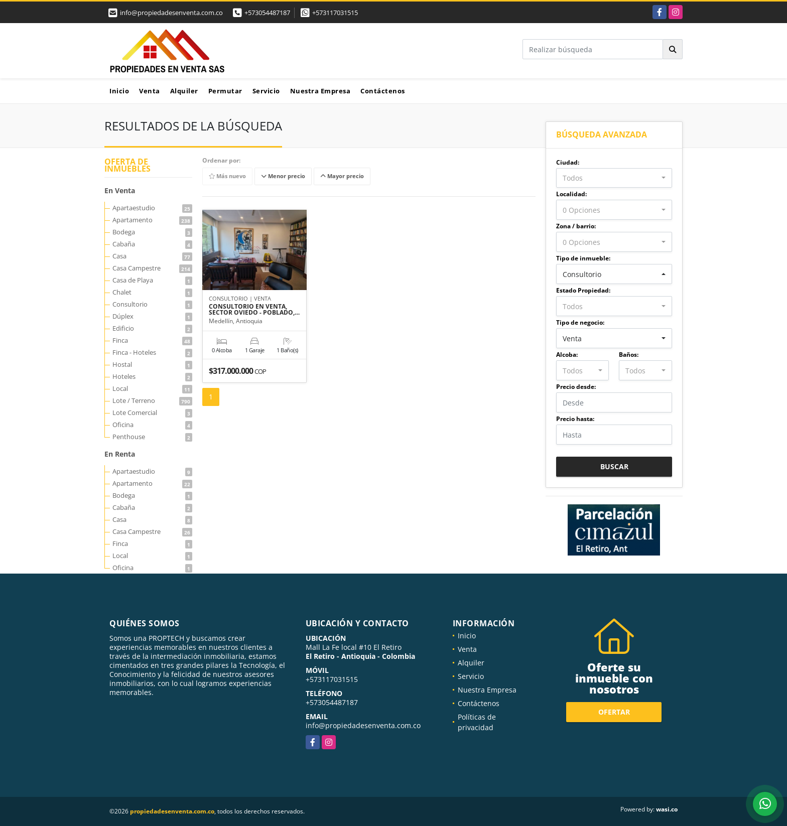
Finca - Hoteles (152, 352)
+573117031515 (335, 12)
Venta (149, 90)
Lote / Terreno (152, 400)
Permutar (225, 90)
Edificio (152, 328)
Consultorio (152, 304)
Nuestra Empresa (320, 90)
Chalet (152, 292)
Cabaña (152, 243)
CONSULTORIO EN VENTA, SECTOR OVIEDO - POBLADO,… (254, 310)
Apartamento (152, 219)
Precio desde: (576, 386)
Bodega (152, 231)
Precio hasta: (575, 419)
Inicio (119, 90)
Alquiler (184, 90)
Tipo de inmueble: (583, 258)
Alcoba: (567, 354)
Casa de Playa (152, 280)
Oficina (152, 424)
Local (152, 388)
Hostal (152, 364)
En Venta (119, 190)
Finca (152, 340)
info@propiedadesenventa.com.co (363, 725)
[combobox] (614, 178)
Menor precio (283, 176)
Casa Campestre (152, 267)
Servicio (266, 90)
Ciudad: (567, 162)
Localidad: (571, 194)
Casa (152, 255)
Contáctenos (382, 90)
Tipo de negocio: (580, 322)
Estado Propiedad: (583, 290)
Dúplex (152, 316)
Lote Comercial (152, 412)
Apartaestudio (152, 207)
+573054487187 (267, 12)
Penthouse (152, 436)
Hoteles (152, 376)
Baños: (628, 354)
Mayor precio (342, 176)
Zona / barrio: (576, 226)
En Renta (119, 454)
